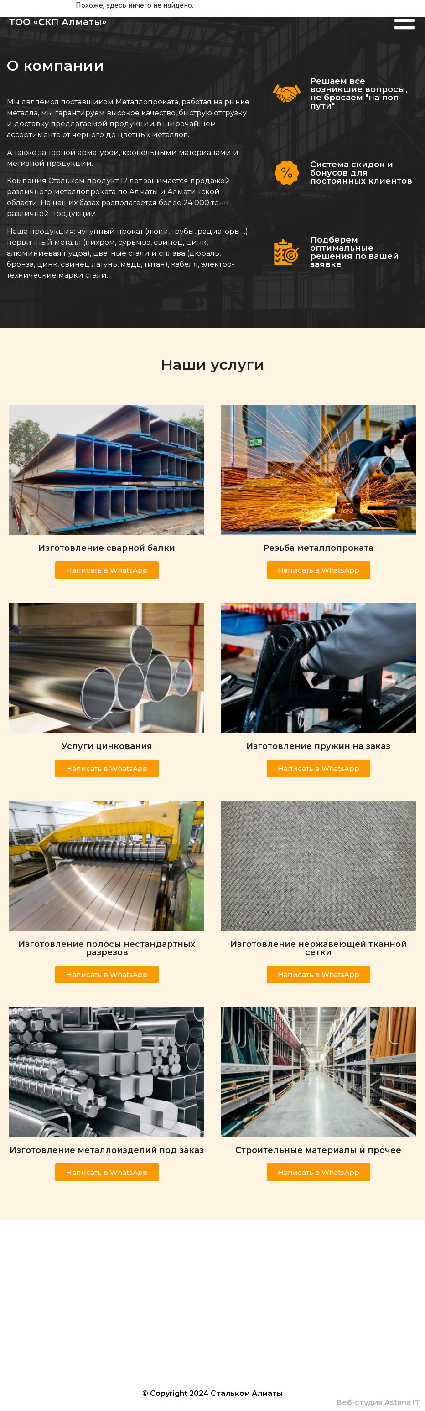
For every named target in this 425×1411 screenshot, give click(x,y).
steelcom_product (163, 1310)
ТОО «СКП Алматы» (58, 22)
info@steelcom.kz (147, 1327)
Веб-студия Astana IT (378, 1402)
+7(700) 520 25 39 (139, 1292)
